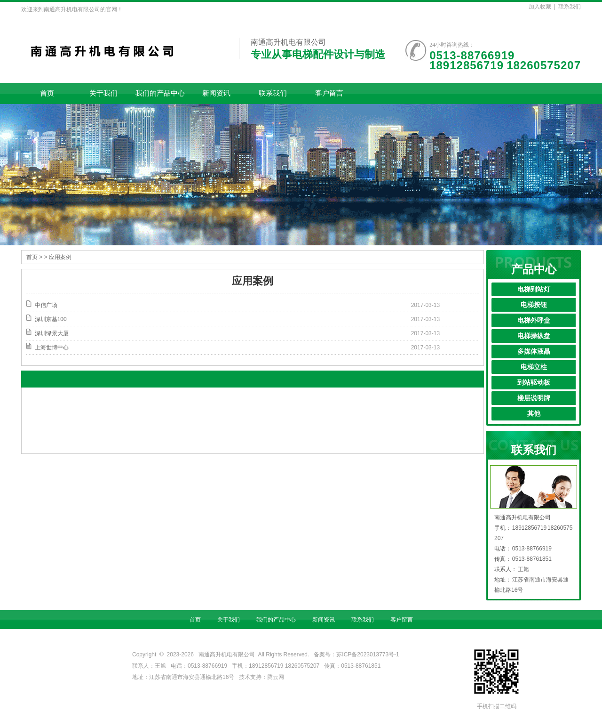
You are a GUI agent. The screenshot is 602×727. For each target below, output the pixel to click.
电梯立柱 (534, 367)
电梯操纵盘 (533, 335)
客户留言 (329, 93)
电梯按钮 (534, 304)
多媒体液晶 (533, 351)
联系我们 (569, 6)
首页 (47, 93)
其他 (533, 413)
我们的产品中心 (160, 93)
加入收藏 (540, 6)
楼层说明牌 (533, 398)
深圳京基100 (51, 319)
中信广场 (46, 305)
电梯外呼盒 (533, 320)
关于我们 (103, 93)
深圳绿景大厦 (52, 333)
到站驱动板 (533, 382)
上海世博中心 (52, 347)
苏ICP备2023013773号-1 (367, 654)
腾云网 (275, 677)
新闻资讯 (216, 93)
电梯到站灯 (533, 289)
